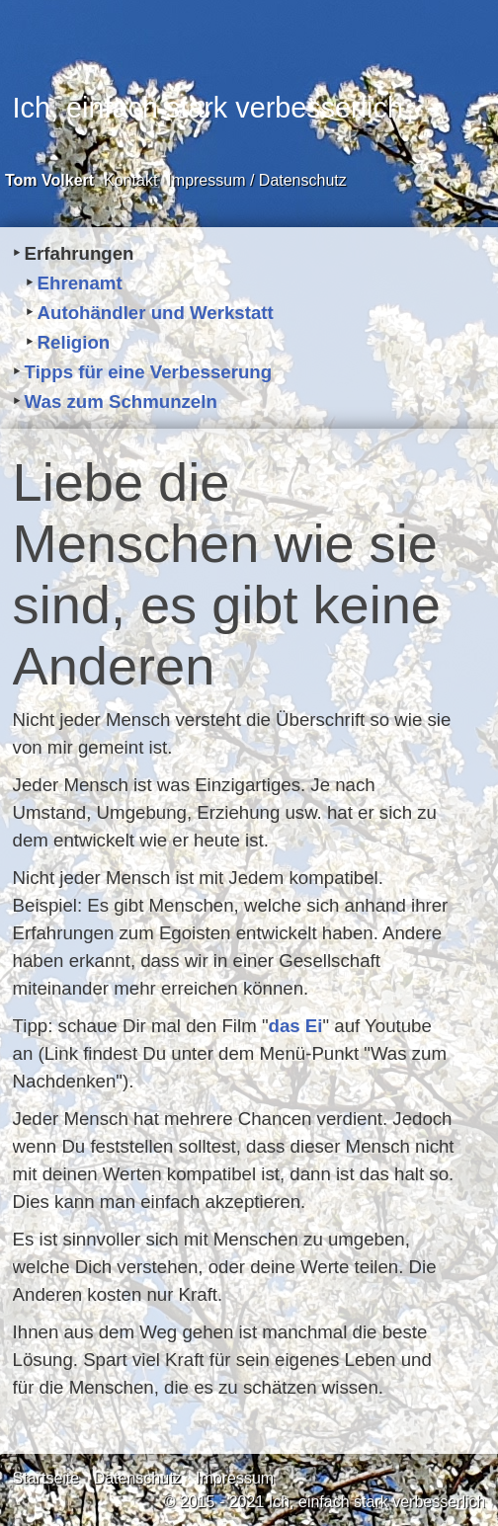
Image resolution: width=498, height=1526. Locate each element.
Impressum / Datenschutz (256, 180)
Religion (74, 342)
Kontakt (130, 180)
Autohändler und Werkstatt (156, 312)
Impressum (235, 1478)
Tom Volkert (49, 180)
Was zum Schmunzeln (121, 401)
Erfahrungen (79, 253)
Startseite (46, 1478)
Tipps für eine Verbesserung (149, 371)
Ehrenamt (80, 283)
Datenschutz (138, 1478)
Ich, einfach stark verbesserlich (208, 107)
